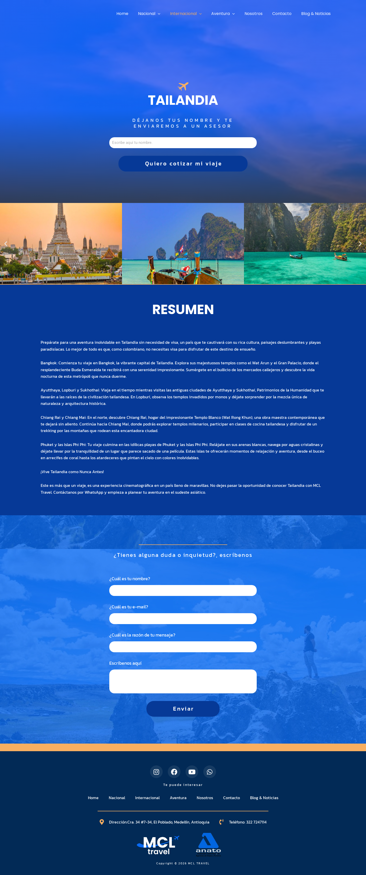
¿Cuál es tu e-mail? (128, 607)
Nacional (117, 798)
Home (93, 798)
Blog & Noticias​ (264, 798)
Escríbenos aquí (125, 663)
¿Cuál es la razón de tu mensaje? (142, 635)
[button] (6, 244)
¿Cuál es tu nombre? (129, 578)
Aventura (178, 798)
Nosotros (205, 798)
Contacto (231, 798)
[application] (166, 14)
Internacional (147, 798)
